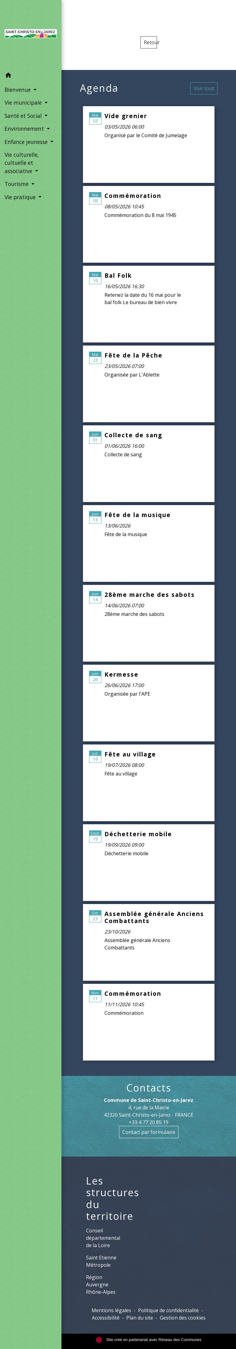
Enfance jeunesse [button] (27, 141)
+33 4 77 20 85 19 (148, 1122)
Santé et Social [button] (24, 115)
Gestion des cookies (183, 1317)
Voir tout (204, 88)
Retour (150, 42)
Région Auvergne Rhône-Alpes (101, 1284)
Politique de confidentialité (168, 1310)
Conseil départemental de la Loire (103, 1238)
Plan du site (139, 1317)
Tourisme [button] (17, 183)
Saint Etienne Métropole (101, 1261)
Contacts (148, 1088)
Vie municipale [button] (24, 102)
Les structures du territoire (112, 1198)
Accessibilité (106, 1317)
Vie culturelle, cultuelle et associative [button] (22, 163)
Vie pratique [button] (21, 197)
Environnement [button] (25, 128)
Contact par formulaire (148, 1132)
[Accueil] (31, 34)
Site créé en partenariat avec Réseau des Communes (148, 1339)
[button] (31, 76)
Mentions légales (111, 1310)
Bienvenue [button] (18, 89)
